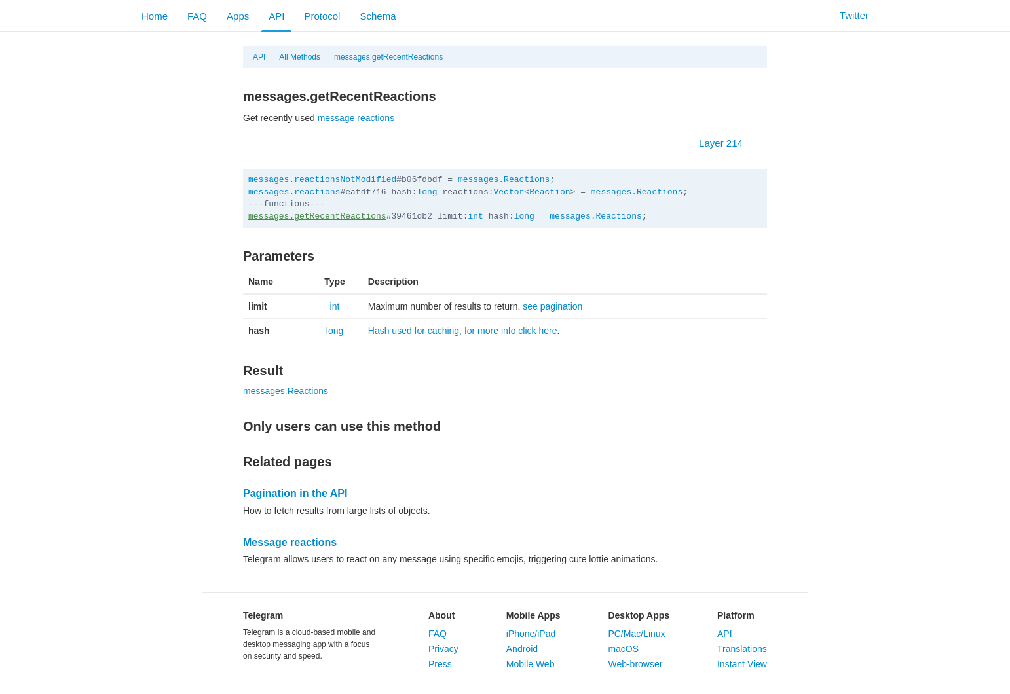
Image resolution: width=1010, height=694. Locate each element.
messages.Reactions (504, 180)
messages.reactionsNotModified (322, 180)
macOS (623, 649)
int (475, 216)
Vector (509, 192)
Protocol (322, 16)
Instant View (742, 664)
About (441, 615)
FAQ (197, 16)
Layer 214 (727, 143)
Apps (238, 16)
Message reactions (290, 542)
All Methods (299, 57)
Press (440, 664)
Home (154, 16)
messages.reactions (294, 192)
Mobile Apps (533, 615)
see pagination (552, 306)
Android (522, 649)
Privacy (443, 649)
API (276, 16)
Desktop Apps (638, 615)
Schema (378, 16)
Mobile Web (530, 664)
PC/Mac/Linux (636, 634)
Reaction (549, 192)
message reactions (356, 118)
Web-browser (635, 664)
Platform (736, 615)
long (427, 192)
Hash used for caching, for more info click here (462, 330)
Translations (742, 649)
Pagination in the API (295, 493)
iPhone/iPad (531, 634)
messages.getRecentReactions (388, 57)
